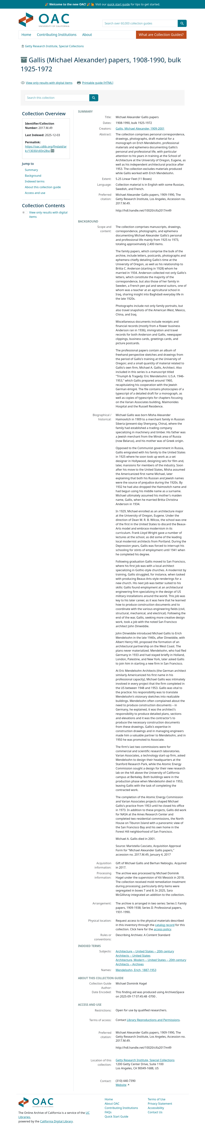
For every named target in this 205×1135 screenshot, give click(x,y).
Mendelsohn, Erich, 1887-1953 (136, 970)
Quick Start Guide (116, 1116)
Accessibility (156, 1108)
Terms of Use (156, 1099)
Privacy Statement (160, 1104)
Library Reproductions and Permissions (153, 1020)
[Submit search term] (182, 23)
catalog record (164, 925)
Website (121, 1085)
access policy (162, 929)
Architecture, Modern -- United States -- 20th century (151, 960)
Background (33, 176)
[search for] (140, 23)
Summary (31, 170)
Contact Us (155, 1112)
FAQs (108, 1112)
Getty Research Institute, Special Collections (54, 46)
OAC (44, 20)
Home (26, 34)
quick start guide (118, 4)
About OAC (112, 1104)
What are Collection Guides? (161, 34)
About (87, 34)
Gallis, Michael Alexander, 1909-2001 (140, 129)
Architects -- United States (133, 956)
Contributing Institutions (57, 34)
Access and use (35, 193)
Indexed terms (35, 181)
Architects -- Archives (130, 964)
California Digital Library (56, 1121)
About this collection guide (43, 187)
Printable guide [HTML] (97, 83)
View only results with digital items (49, 83)
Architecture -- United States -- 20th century (145, 951)
